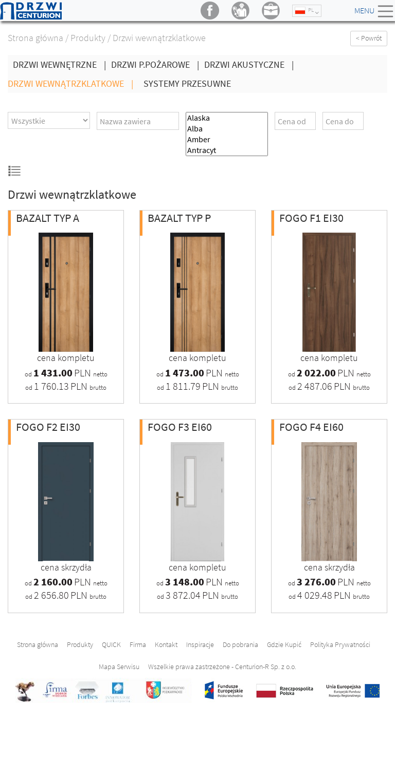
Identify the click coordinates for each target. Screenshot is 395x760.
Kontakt (166, 644)
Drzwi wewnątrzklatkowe (73, 83)
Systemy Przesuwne (187, 83)
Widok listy (15, 171)
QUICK (111, 644)
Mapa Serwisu (119, 666)
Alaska (226, 117)
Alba (226, 128)
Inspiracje (200, 644)
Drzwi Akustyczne (251, 64)
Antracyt (226, 150)
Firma (138, 644)
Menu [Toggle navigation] (375, 11)
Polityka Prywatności (340, 644)
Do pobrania (240, 644)
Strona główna (35, 38)
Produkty (87, 38)
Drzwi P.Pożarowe (157, 64)
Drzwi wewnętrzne (62, 64)
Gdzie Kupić (284, 644)
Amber (226, 139)
